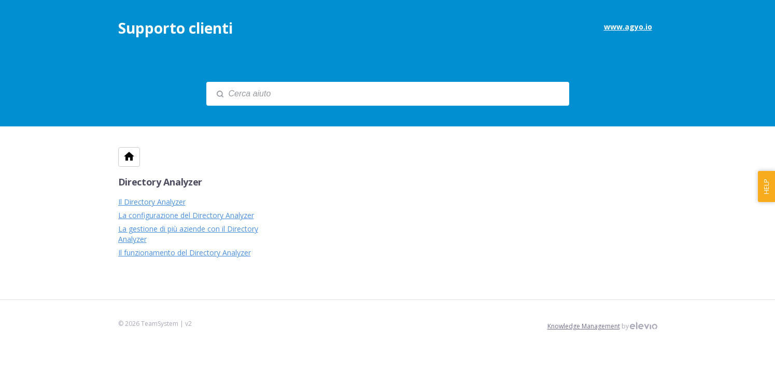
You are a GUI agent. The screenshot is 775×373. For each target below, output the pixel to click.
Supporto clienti (175, 28)
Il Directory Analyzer (152, 202)
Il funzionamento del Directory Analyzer (184, 252)
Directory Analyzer (160, 182)
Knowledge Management (583, 326)
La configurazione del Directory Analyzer (186, 215)
